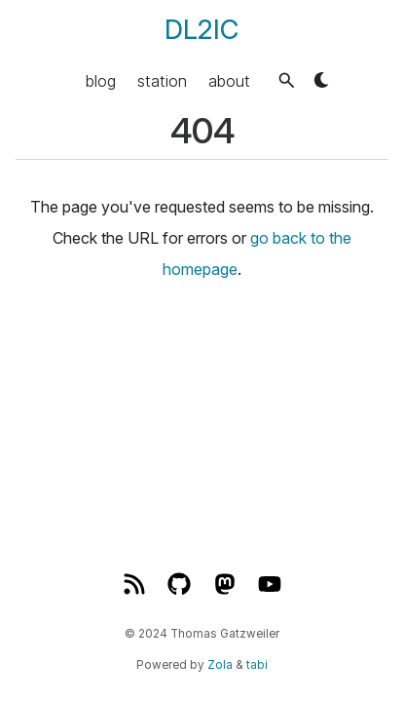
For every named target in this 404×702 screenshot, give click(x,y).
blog (101, 80)
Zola (220, 665)
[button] (286, 80)
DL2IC (202, 30)
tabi (257, 665)
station (162, 80)
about (229, 80)
